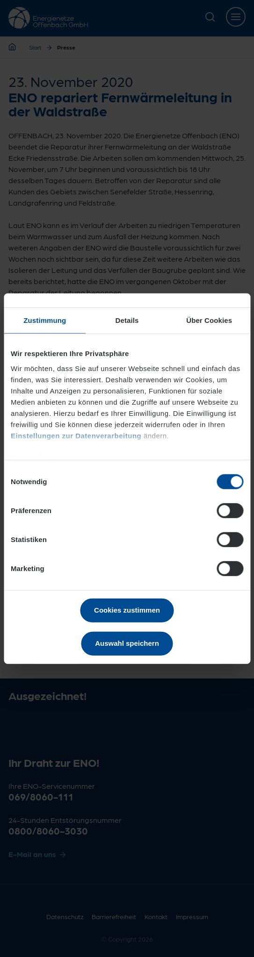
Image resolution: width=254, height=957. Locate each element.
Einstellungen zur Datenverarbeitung (76, 435)
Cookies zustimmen (127, 610)
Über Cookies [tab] (209, 320)
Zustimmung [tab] (44, 320)
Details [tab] (127, 320)
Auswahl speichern (127, 643)
